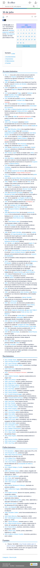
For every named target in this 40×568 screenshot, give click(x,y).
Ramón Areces (12, 503)
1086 (6, 82)
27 (32, 39)
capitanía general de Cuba (24, 109)
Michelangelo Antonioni (14, 518)
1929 (6, 480)
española (7, 120)
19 (29, 36)
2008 (6, 332)
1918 (6, 178)
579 (6, 451)
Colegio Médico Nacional (23, 172)
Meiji (9, 478)
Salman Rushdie (26, 297)
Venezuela (13, 303)
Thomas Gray (12, 460)
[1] (20, 351)
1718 (6, 458)
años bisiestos (10, 34)
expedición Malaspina (24, 116)
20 (32, 36)
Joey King (11, 443)
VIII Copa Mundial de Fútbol (18, 234)
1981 (6, 435)
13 (32, 33)
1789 (6, 116)
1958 (6, 212)
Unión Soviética (24, 292)
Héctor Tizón (11, 530)
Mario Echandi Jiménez (15, 523)
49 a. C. (7, 75)
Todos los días (26, 46)
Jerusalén (13, 344)
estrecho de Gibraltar (20, 84)
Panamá (23, 274)
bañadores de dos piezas (12, 241)
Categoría (5, 557)
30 (20, 43)
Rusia (10, 152)
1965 (6, 225)
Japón (14, 152)
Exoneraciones (20, 565)
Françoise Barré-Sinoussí (15, 397)
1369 (6, 87)
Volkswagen (19, 317)
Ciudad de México (14, 163)
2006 (6, 321)
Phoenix (34, 332)
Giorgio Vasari (12, 359)
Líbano (16, 321)
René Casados (12, 408)
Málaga (12, 341)
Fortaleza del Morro (22, 111)
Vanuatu (29, 270)
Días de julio (12, 557)
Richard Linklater (13, 406)
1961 (6, 408)
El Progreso (29, 201)
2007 (6, 328)
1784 (6, 462)
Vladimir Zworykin (13, 376)
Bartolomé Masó (15, 212)
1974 (6, 432)
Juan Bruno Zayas (13, 471)
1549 (6, 361)
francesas (25, 125)
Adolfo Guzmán (12, 492)
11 (26, 33)
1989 (6, 503)
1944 (6, 485)
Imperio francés (18, 272)
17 (23, 36)
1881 (6, 136)
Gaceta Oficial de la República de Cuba (23, 178)
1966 (6, 232)
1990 (6, 292)
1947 (6, 201)
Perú (29, 181)
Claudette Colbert (13, 512)
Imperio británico (22, 138)
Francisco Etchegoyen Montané (17, 372)
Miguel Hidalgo (11, 131)
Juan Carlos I (29, 265)
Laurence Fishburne (14, 410)
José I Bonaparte (13, 122)
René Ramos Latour (19, 218)
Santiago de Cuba (15, 205)
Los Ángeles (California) (24, 198)
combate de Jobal (18, 216)
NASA (30, 332)
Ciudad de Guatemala (18, 310)
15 (18, 36)
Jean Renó (11, 401)
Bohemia (29, 93)
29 (18, 43)
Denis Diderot (12, 462)
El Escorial (14, 301)
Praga (19, 93)
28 (34, 39)
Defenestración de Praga (12, 96)
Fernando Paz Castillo (14, 500)
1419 (6, 93)
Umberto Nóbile (12, 496)
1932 (6, 198)
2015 (6, 344)
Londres (33, 232)
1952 (6, 403)
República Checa (13, 95)
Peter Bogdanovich (13, 387)
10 (23, 33)
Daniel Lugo (11, 430)
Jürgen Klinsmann (13, 417)
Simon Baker (12, 423)
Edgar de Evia (12, 383)
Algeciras (13, 86)
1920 (6, 181)
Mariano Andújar (13, 439)
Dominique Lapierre (14, 385)
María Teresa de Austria (15, 454)
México (19, 129)
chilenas (15, 181)
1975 (6, 250)
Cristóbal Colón (20, 100)
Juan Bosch (11, 381)
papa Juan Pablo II (31, 310)
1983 (6, 283)
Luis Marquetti (12, 507)
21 (34, 36)
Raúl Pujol (24, 207)
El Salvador (8, 263)
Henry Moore (12, 379)
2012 (6, 527)
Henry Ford (11, 369)
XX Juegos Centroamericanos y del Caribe (24, 326)
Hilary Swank (12, 432)
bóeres (7, 140)
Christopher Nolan (13, 425)
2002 (6, 310)
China (32, 152)
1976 (6, 261)
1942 (6, 390)
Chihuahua (13, 129)
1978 (6, 496)
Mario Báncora (12, 516)
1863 (6, 369)
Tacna (13, 185)
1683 (6, 454)
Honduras (23, 98)
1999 (6, 443)
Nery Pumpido (12, 405)
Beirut (11, 321)
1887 (6, 143)
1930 (6, 192)
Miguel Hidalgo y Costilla (15, 467)
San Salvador (32, 250)
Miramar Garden (27, 189)
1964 (6, 416)
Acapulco (34, 161)
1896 (6, 471)
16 (20, 36)
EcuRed (11, 2)
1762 (6, 109)
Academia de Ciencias (17, 147)
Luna (13, 243)
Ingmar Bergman (13, 521)
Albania (34, 292)
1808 (6, 122)
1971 (6, 243)
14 (34, 33)
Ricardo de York (12, 452)
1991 (6, 507)
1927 (6, 187)
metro (17, 342)
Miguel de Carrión (13, 480)
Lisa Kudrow (11, 412)
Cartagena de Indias (23, 324)
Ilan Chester (11, 403)
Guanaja (7, 102)
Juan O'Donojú (12, 363)
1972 (6, 428)
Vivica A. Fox (12, 416)
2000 (6, 303)
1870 (6, 372)
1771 (6, 460)
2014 (6, 341)
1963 (6, 412)
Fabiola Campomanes (14, 428)
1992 (6, 297)
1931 (6, 385)
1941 (6, 388)
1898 (6, 379)
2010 (6, 335)
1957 (6, 205)
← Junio (22, 27)
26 (29, 39)
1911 (6, 171)
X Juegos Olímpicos (18, 199)
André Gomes (12, 441)
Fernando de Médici (14, 361)
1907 (6, 152)
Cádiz (15, 116)
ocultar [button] (13, 53)
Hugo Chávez (31, 304)
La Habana (13, 109)
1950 (6, 489)
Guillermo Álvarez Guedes (15, 534)
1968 (6, 419)
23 (20, 39)
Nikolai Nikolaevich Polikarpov (16, 485)
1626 (6, 104)
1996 (6, 512)
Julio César (13, 80)
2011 (6, 523)
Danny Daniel (12, 390)
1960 (6, 406)
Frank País (17, 207)
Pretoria (19, 136)
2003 (6, 315)
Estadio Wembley (16, 232)
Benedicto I (11, 451)
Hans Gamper (12, 481)
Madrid (26, 122)
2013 (6, 534)
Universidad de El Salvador (19, 250)
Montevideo (13, 192)
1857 (6, 365)
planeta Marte (15, 332)
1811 (6, 129)
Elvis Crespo (11, 426)
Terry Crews (11, 419)
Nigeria (7, 210)
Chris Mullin (11, 414)
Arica (18, 185)
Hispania (13, 76)
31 (23, 43)
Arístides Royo (9, 275)
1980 (6, 270)
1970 (6, 425)
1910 (6, 165)
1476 (6, 452)
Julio (26, 25)
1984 (6, 288)
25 (26, 39)
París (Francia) (21, 104)
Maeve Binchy (12, 527)
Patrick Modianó (12, 392)
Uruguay (20, 192)
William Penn (12, 458)
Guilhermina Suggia (14, 489)
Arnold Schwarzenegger (15, 394)
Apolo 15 (31, 243)
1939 (6, 387)
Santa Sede (8, 169)
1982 (6, 274)
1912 (6, 174)
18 (26, 36)
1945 (6, 392)
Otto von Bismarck (13, 476)
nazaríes (19, 87)
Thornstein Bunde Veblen (15, 365)
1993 (6, 441)
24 (23, 39)
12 (29, 33)
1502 (6, 98)
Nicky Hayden (12, 435)
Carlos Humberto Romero (18, 252)
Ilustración (30, 118)
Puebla (19, 315)
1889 (6, 376)
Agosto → (30, 27)
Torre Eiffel (25, 145)
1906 (6, 147)
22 (18, 39)
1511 (6, 359)
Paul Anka (11, 388)
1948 (6, 401)
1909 (6, 158)
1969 (6, 239)
